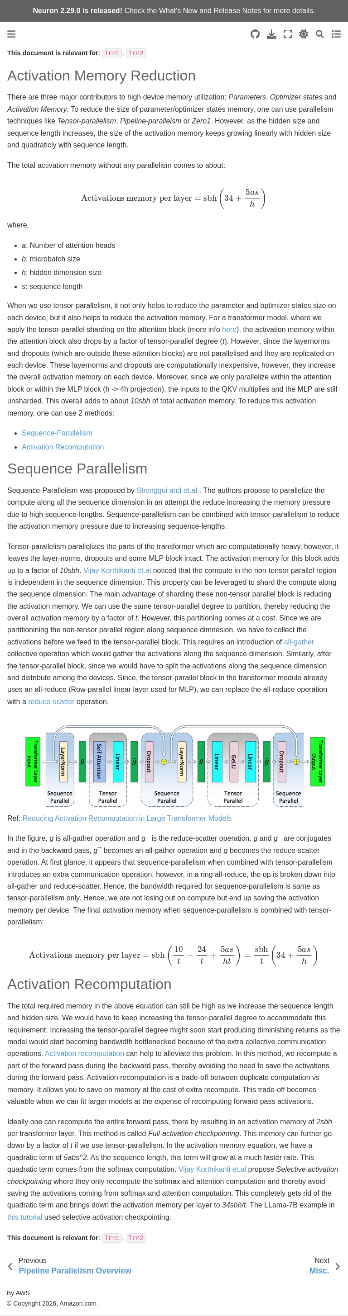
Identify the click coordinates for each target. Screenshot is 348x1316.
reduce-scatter (51, 701)
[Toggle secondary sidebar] (336, 34)
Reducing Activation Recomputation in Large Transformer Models (127, 818)
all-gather (299, 642)
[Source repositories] (255, 34)
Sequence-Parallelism (57, 433)
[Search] (320, 34)
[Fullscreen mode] (287, 34)
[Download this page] (271, 34)
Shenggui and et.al (166, 490)
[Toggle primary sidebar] (11, 34)
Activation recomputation (84, 1053)
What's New (178, 10)
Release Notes (237, 10)
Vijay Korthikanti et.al (117, 570)
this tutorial (24, 1217)
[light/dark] (303, 34)
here (229, 329)
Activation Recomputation (63, 447)
